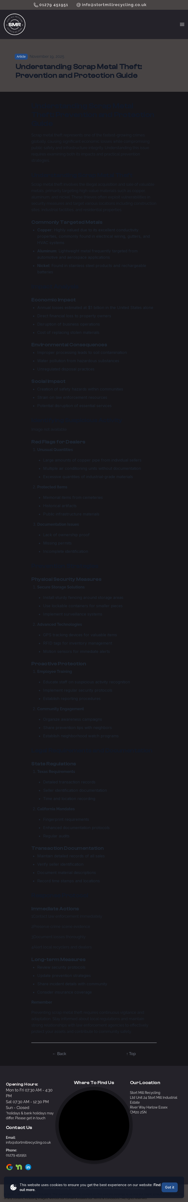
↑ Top (131, 1053)
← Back (59, 1053)
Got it (169, 1187)
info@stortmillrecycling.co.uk (114, 4)
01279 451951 (53, 4)
